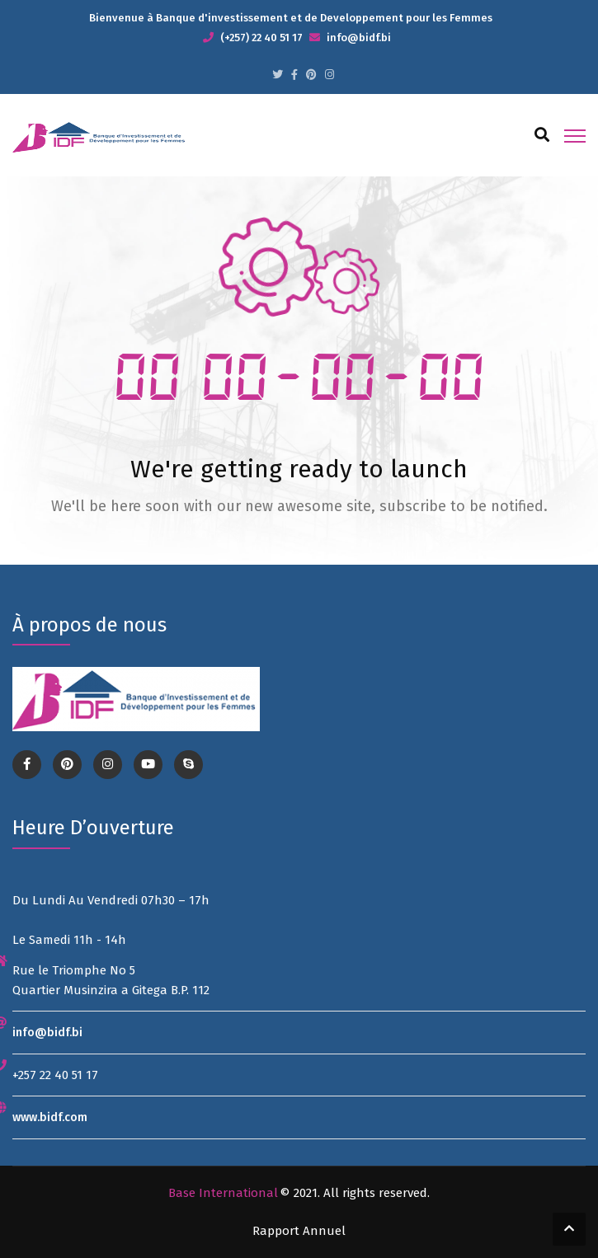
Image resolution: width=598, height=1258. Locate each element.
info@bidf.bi (47, 1033)
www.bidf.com (49, 1117)
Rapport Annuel (299, 1230)
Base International (223, 1192)
